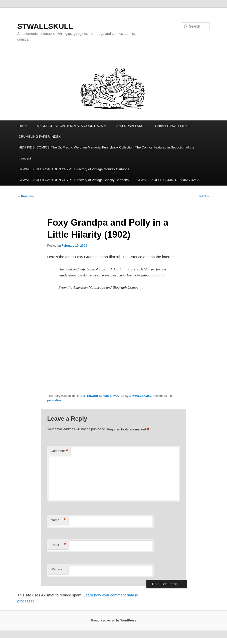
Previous (25, 196)
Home (23, 126)
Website (57, 569)
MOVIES (119, 396)
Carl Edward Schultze (95, 396)
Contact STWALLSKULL (172, 126)
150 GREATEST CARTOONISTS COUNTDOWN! (71, 126)
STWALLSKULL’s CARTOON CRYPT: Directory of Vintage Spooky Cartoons (74, 180)
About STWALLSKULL (131, 126)
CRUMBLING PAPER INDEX (40, 136)
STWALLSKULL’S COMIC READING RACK (168, 180)
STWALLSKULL (45, 26)
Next (204, 196)
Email (58, 545)
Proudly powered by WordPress (113, 620)
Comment (59, 451)
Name (58, 520)
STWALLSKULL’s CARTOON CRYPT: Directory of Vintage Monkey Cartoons (74, 169)
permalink (54, 400)
